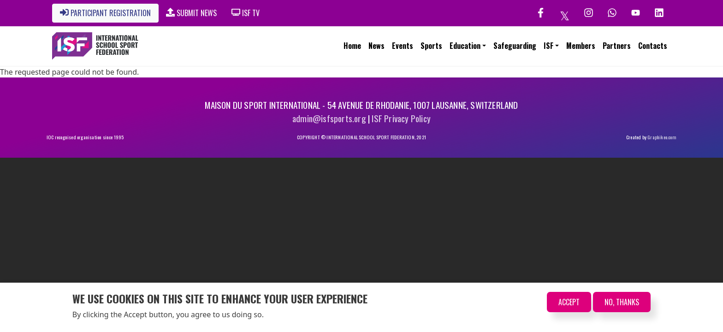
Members (580, 45)
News (376, 45)
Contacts (652, 45)
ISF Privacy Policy (401, 118)
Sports (431, 45)
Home (352, 45)
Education (465, 45)
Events (402, 45)
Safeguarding (514, 45)
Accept (569, 302)
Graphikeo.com (661, 137)
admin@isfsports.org (329, 118)
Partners (617, 45)
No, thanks (621, 302)
